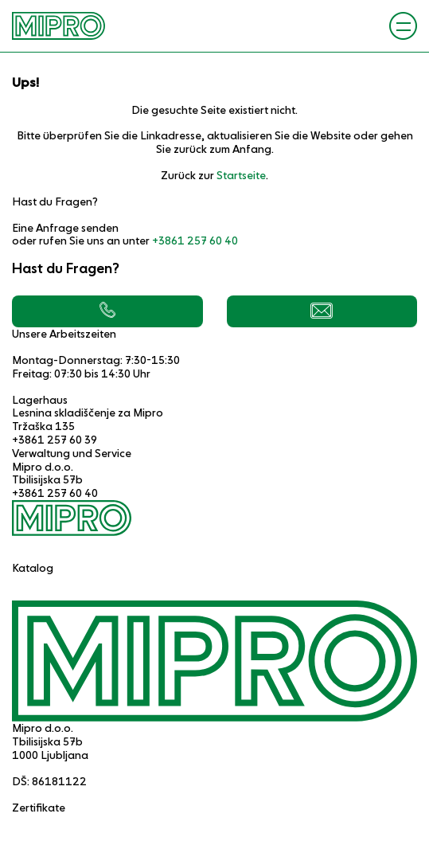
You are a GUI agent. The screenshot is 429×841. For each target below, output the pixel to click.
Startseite (241, 175)
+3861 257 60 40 (195, 240)
